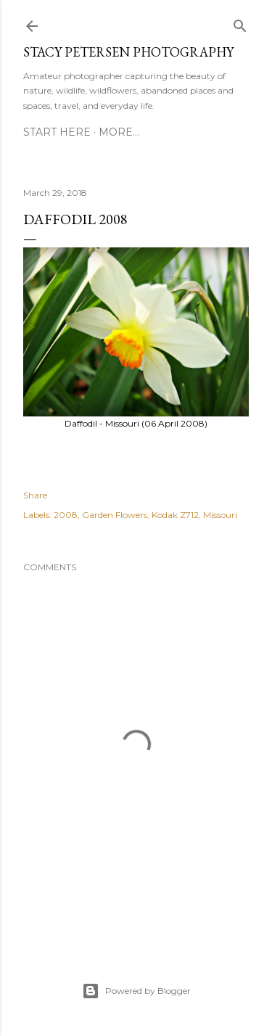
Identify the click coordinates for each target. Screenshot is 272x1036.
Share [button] (35, 495)
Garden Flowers (114, 514)
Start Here (57, 132)
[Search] (240, 23)
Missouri (220, 514)
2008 (66, 514)
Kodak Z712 (175, 514)
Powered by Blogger (136, 991)
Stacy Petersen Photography (128, 52)
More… (119, 132)
